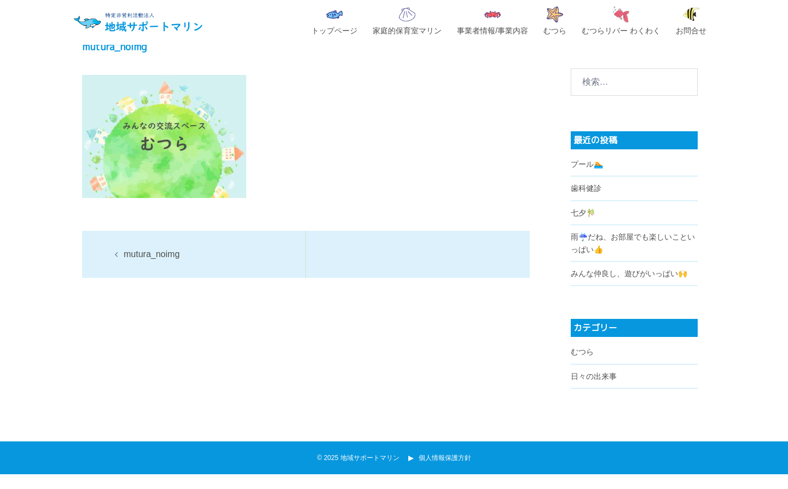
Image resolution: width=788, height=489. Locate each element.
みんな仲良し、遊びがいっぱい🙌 (629, 288)
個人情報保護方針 (441, 472)
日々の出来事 (594, 391)
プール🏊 (587, 178)
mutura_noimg (151, 268)
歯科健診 (586, 203)
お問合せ (691, 21)
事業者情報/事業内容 (492, 23)
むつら (554, 21)
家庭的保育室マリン (407, 21)
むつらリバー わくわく (621, 21)
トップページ (334, 22)
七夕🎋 (583, 227)
